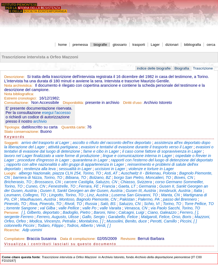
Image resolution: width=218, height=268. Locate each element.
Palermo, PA (149, 199)
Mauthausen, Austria (38, 199)
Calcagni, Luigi (131, 212)
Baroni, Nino (104, 212)
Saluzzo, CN (130, 203)
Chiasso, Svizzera (136, 182)
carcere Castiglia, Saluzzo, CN (90, 182)
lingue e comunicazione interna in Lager (137, 155)
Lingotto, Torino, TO (66, 195)
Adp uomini (32, 230)
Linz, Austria (97, 195)
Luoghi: (10, 173)
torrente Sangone (21, 208)
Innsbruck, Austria (174, 190)
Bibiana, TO (75, 177)
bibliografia (192, 45)
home (62, 45)
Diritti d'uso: (133, 103)
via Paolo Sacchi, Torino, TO (175, 208)
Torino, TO (172, 203)
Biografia (181, 68)
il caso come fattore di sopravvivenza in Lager (162, 151)
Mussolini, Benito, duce (127, 221)
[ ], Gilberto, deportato (40, 212)
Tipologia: (12, 127)
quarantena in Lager (90, 160)
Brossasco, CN (48, 182)
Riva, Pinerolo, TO (45, 203)
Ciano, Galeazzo (161, 212)
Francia (108, 186)
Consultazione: (16, 103)
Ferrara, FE (89, 186)
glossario (120, 45)
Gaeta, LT (126, 186)
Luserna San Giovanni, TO (134, 195)
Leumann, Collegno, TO (25, 195)
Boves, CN (183, 177)
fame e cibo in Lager (101, 151)
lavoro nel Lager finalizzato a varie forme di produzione (51, 155)
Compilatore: (14, 239)
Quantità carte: (73, 127)
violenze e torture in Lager (151, 169)
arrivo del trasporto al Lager (45, 142)
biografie (100, 45)
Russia (91, 203)
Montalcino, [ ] (91, 221)
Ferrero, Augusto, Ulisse (58, 217)
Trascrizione (203, 68)
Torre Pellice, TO (199, 203)
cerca (211, 45)
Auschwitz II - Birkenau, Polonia (148, 173)
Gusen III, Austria (141, 190)
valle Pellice (69, 208)
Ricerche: (12, 230)
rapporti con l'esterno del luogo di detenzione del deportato (162, 160)
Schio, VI (152, 203)
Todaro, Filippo (50, 225)
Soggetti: (12, 143)
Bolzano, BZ (100, 177)
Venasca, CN (135, 208)
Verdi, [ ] (103, 225)
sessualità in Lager (75, 169)
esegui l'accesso (56, 112)
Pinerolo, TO (15, 203)
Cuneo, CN (35, 186)
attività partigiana (63, 147)
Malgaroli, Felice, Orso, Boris (166, 217)
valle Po (89, 208)
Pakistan (127, 199)
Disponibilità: (73, 103)
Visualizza (15, 244)
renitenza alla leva (40, 169)
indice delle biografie (154, 68)
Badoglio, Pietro (76, 212)
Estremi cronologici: (20, 98)
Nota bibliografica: (19, 94)
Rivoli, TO (73, 203)
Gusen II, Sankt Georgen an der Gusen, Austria (81, 190)
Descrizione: (14, 77)
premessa (80, 45)
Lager (155, 45)
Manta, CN (170, 195)
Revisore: (128, 239)
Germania (147, 186)
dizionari (171, 45)
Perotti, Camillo (163, 221)
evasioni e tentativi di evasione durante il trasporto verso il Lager (137, 147)
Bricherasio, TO (17, 182)
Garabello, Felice (123, 217)
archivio (40, 121)
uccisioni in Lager (110, 169)
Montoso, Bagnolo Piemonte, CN (87, 199)
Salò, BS (108, 203)
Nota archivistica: (18, 85)
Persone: (12, 212)
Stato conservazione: (21, 132)
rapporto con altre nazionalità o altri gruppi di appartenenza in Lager (65, 164)
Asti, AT (111, 173)
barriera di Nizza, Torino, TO (37, 177)
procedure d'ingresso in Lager (43, 160)
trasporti (138, 45)
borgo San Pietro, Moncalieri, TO (142, 177)
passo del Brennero (180, 199)
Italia (198, 190)
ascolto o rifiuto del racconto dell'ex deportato (111, 142)
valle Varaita (110, 208)
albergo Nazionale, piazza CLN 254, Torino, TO (60, 173)
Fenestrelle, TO (62, 186)
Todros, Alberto (79, 225)
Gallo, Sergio (93, 217)
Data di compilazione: (78, 239)
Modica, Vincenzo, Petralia (52, 221)
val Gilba (47, 208)
